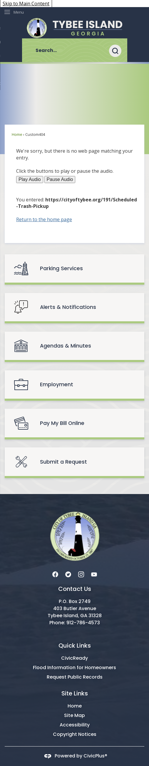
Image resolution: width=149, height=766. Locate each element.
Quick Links (74, 645)
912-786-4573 (83, 622)
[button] (118, 50)
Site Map (74, 715)
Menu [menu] (19, 12)
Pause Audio (60, 179)
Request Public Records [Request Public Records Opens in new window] (75, 677)
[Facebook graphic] (55, 573)
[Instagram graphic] (81, 573)
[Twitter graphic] (68, 573)
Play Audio (30, 179)
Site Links (74, 693)
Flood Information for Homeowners (74, 667)
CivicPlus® (95, 756)
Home (17, 134)
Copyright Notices (74, 734)
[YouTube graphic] (94, 573)
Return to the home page (44, 219)
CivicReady (74, 658)
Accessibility (75, 724)
